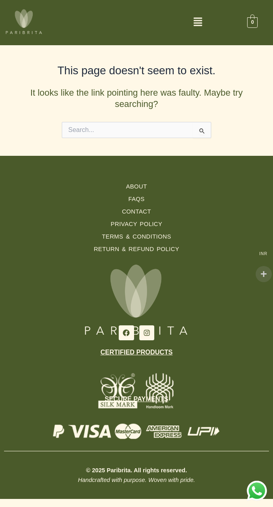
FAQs (136, 199)
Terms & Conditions (136, 236)
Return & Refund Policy (136, 249)
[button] (198, 24)
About (136, 186)
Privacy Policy (136, 224)
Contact (136, 211)
